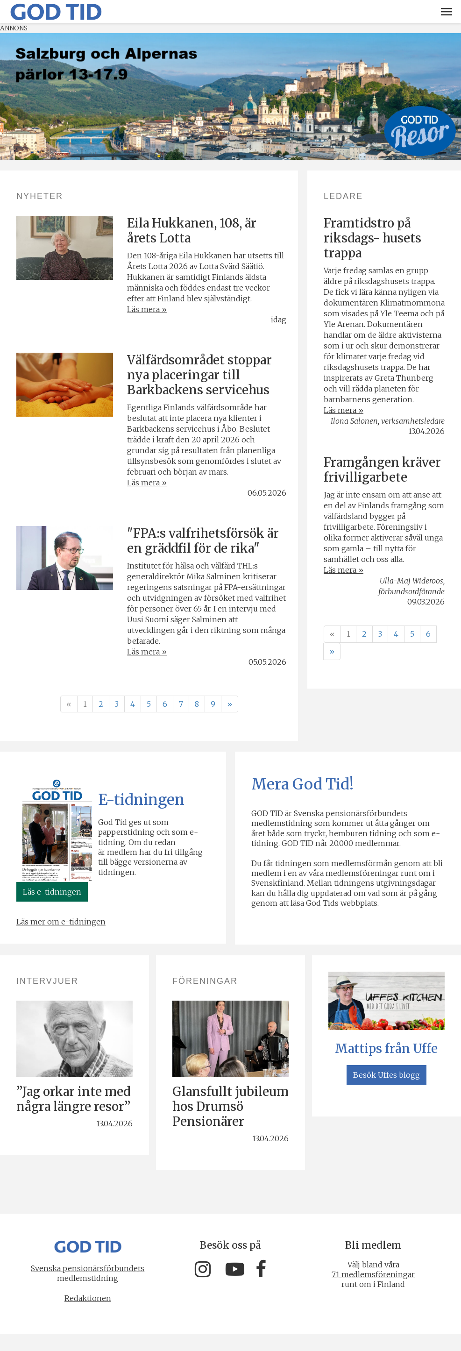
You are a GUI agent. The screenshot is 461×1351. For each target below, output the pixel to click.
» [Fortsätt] (229, 704)
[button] (446, 11)
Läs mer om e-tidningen (61, 921)
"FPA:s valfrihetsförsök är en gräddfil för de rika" (203, 541)
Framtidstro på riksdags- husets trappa (372, 238)
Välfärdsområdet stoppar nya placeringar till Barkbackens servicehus (199, 375)
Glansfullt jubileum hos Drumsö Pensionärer (230, 1106)
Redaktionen (86, 1297)
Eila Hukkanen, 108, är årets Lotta (191, 230)
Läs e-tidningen (52, 891)
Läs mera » (147, 309)
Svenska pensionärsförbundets (86, 1268)
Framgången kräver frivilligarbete (382, 470)
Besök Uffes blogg (386, 1075)
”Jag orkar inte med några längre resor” (73, 1099)
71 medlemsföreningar (375, 1274)
